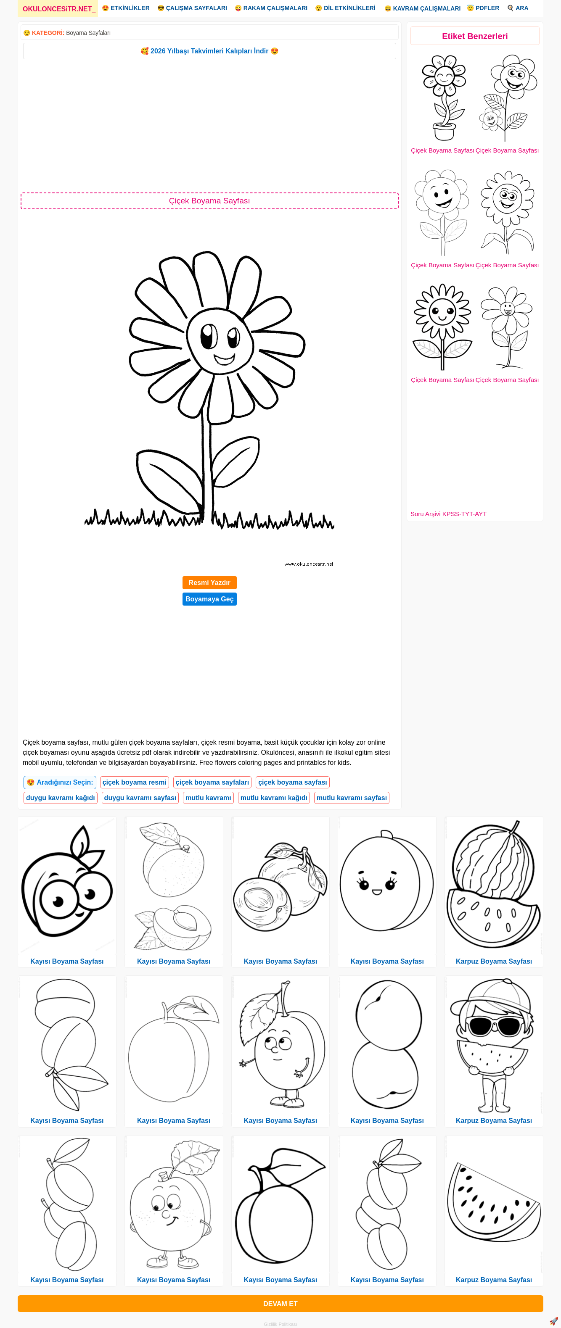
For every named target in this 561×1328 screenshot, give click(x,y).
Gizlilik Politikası (280, 1324)
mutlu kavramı (208, 797)
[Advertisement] (210, 125)
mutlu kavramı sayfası (352, 797)
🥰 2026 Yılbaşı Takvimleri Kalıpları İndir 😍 (209, 51)
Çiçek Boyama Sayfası (442, 150)
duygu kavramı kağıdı (60, 797)
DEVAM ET (280, 1303)
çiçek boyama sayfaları (212, 782)
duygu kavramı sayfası (140, 797)
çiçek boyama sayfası (292, 782)
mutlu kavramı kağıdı (274, 797)
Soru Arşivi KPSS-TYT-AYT (448, 513)
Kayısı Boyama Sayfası (66, 961)
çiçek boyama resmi (135, 782)
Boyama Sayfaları (88, 32)
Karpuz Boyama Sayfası (494, 961)
